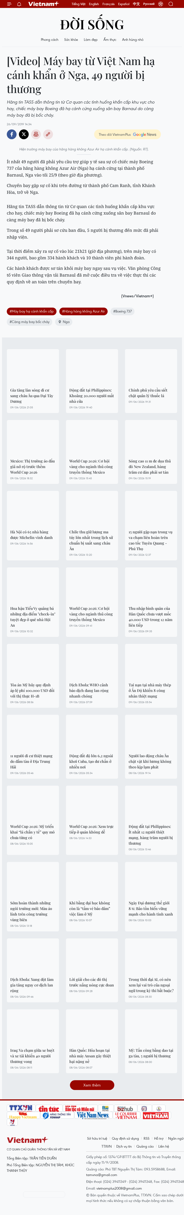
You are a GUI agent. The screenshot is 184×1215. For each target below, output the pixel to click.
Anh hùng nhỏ (132, 39)
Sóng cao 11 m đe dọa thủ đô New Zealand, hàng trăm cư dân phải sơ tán (150, 466)
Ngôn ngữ (176, 1138)
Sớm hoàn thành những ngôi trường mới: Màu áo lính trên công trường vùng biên (31, 911)
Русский (149, 4)
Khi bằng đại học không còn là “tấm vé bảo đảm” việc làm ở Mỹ (89, 908)
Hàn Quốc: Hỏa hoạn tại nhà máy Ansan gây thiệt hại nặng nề (90, 1056)
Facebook (12, 134)
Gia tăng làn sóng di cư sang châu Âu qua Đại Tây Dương (31, 396)
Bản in (36, 134)
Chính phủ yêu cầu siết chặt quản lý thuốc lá (148, 393)
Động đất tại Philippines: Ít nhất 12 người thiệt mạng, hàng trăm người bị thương (151, 835)
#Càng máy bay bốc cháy (30, 321)
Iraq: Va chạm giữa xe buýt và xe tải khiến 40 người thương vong (32, 1056)
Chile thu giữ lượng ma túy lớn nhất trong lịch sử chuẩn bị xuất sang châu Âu (91, 540)
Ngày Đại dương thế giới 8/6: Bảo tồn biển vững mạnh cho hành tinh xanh (151, 908)
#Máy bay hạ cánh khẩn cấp (32, 311)
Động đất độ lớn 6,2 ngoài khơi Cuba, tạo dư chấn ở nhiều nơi (91, 761)
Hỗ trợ (158, 1138)
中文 (136, 4)
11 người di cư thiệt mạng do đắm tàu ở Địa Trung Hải (31, 761)
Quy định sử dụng (125, 1138)
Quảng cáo (145, 1146)
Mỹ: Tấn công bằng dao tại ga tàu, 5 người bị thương (151, 1053)
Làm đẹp (91, 39)
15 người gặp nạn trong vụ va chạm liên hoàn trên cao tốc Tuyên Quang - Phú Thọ (150, 540)
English (94, 4)
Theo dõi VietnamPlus (115, 134)
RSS (146, 1138)
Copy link (48, 134)
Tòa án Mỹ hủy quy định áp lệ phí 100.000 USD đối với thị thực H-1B (32, 690)
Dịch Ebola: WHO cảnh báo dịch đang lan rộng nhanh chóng (89, 690)
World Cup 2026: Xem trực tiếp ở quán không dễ (91, 829)
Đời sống (92, 24)
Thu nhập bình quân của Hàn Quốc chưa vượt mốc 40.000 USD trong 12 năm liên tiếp (150, 617)
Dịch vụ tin (124, 1146)
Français (109, 4)
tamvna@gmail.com (101, 1174)
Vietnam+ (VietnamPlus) (43, 3)
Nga (64, 321)
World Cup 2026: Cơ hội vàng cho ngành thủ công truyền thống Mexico (91, 466)
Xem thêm (92, 1085)
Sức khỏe (71, 39)
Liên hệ (163, 1146)
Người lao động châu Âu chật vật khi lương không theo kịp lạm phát (150, 761)
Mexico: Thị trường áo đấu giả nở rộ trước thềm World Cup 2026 (32, 466)
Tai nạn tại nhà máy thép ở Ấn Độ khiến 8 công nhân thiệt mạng (150, 690)
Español (123, 4)
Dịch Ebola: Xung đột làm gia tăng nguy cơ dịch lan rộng (31, 985)
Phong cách (49, 39)
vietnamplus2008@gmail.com (119, 1188)
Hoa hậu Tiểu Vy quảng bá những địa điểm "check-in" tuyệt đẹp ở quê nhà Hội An (32, 617)
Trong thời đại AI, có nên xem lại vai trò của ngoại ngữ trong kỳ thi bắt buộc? (151, 985)
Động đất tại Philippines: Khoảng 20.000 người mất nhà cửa (91, 396)
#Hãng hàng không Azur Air (83, 311)
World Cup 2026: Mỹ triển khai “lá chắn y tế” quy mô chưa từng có (32, 832)
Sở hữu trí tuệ (97, 1138)
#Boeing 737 (122, 311)
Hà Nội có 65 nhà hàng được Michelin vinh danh (31, 534)
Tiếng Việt (78, 4)
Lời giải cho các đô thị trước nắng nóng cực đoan (91, 982)
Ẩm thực (109, 39)
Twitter (24, 134)
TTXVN (107, 1146)
